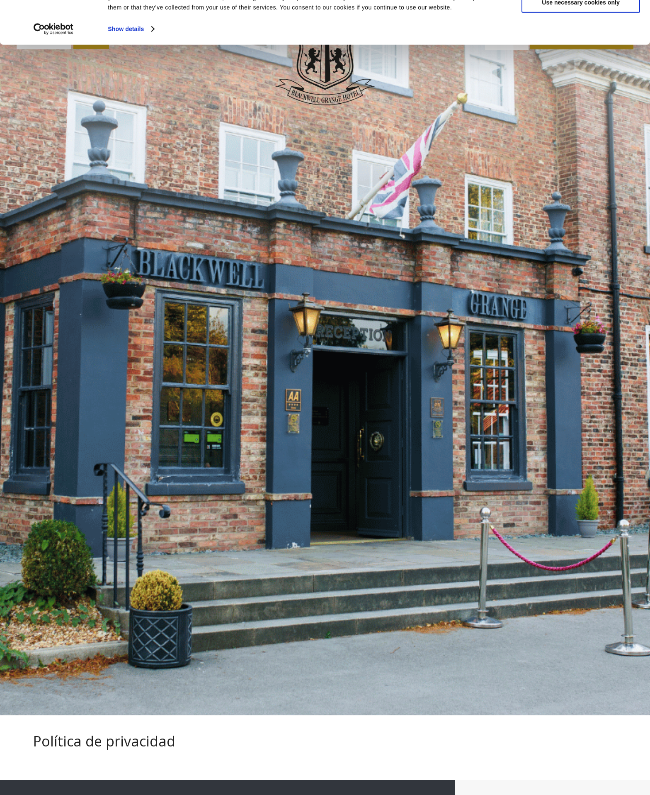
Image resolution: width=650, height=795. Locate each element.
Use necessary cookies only (580, 42)
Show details (126, 69)
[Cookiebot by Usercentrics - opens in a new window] (53, 69)
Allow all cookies (580, 20)
